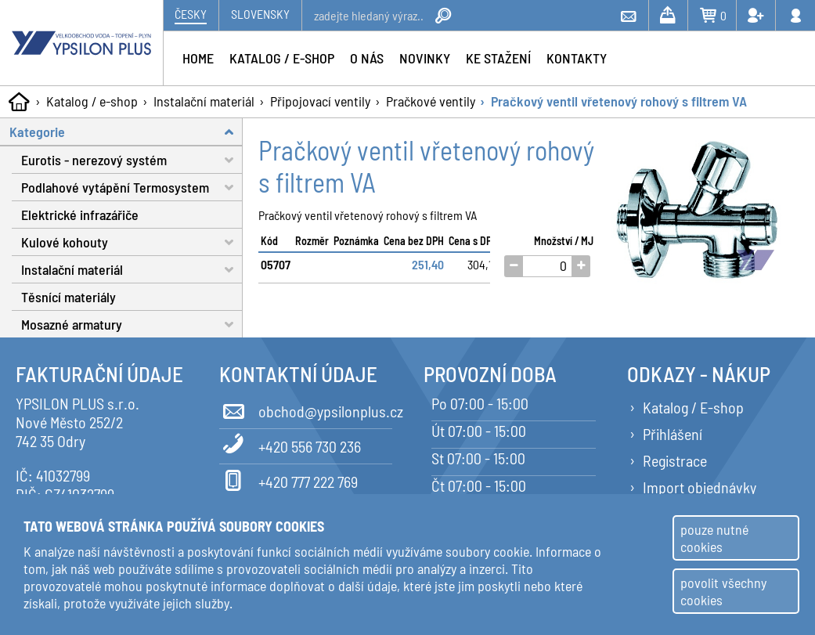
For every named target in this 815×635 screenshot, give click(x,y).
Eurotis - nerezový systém (132, 160)
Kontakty (576, 58)
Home (198, 58)
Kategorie (126, 132)
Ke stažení (498, 58)
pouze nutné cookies (714, 538)
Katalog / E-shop (693, 407)
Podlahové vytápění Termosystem (132, 187)
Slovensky (260, 13)
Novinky (424, 58)
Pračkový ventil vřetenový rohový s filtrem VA (619, 101)
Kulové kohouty (132, 242)
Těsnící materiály (68, 296)
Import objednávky (699, 487)
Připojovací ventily (320, 101)
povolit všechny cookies (723, 591)
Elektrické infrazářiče (80, 214)
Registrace (675, 460)
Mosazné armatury (132, 324)
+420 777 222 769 (288, 479)
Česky (191, 13)
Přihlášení (672, 433)
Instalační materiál (203, 101)
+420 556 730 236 (290, 444)
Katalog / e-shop (92, 101)
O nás (367, 58)
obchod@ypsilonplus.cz (305, 409)
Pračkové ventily (430, 101)
